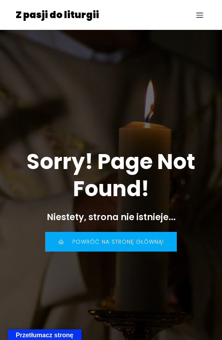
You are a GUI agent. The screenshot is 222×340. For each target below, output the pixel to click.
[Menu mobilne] (199, 15)
